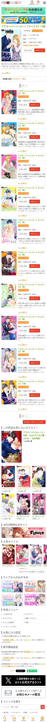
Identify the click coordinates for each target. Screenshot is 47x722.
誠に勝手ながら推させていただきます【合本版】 (23, 516)
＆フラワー (33, 39)
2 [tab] (25, 568)
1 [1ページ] (20, 86)
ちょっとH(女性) (8, 622)
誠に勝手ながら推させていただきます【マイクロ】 (38, 516)
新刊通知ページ (29, 652)
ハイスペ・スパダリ (9, 626)
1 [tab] (22, 568)
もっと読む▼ (6, 73)
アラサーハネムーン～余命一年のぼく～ (23, 489)
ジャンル (34, 712)
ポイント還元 (38, 30)
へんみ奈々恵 (34, 35)
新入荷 (6, 712)
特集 (25, 712)
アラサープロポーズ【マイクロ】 (8, 516)
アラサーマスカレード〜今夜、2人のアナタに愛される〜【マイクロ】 (8, 489)
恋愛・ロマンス (30, 618)
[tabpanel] (8, 556)
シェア (12, 671)
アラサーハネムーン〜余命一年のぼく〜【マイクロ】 (38, 489)
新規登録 (31, 3)
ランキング (16, 712)
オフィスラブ (7, 618)
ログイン (38, 3)
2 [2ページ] (23, 86)
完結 (26, 622)
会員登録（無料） (9, 640)
